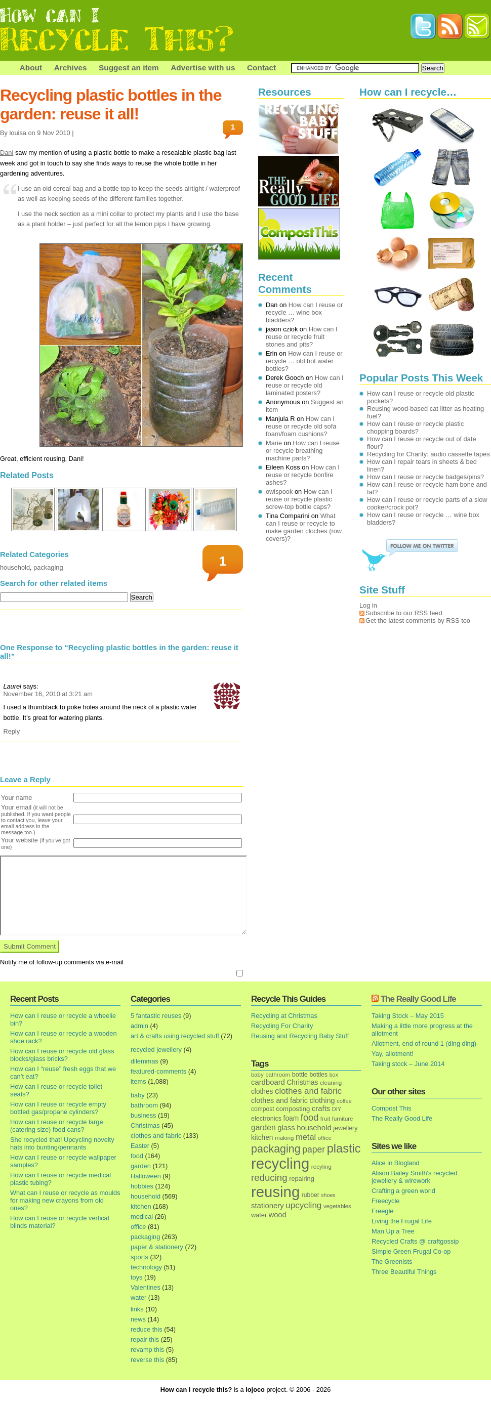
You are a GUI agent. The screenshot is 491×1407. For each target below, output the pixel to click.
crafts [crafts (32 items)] (321, 1108)
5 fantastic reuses (156, 1015)
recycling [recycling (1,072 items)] (280, 1164)
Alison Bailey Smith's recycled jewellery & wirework (415, 1176)
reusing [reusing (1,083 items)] (275, 1191)
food (137, 1156)
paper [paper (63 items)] (313, 1149)
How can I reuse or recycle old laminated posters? (305, 385)
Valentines (145, 1287)
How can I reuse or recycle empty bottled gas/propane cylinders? (58, 1108)
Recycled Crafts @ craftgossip (415, 1241)
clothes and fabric (156, 1135)
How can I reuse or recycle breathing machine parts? (303, 450)
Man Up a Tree (393, 1231)
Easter (140, 1145)
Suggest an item (129, 67)
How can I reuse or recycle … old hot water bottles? (304, 361)
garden (141, 1166)
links (137, 1309)
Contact (261, 67)
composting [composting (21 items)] (293, 1109)
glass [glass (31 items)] (286, 1128)
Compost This (392, 1108)
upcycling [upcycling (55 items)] (303, 1205)
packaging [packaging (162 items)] (276, 1149)
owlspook (279, 491)
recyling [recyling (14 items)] (321, 1166)
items (138, 1081)
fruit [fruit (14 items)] (325, 1118)
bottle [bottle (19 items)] (300, 1074)
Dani (6, 152)
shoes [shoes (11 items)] (328, 1195)
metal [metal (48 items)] (306, 1136)
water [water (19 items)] (259, 1215)
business (143, 1115)
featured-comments (158, 1071)
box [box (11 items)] (334, 1075)
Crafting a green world (403, 1191)
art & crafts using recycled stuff (175, 1036)
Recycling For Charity (282, 1026)
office (138, 1226)
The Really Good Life (418, 999)
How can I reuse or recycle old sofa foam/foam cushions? (301, 426)
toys (136, 1277)
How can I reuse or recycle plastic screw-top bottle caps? (299, 499)
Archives (70, 67)
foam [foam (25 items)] (291, 1118)
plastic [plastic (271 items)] (344, 1148)
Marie (274, 443)
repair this (145, 1339)
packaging (48, 567)
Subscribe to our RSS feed (403, 613)
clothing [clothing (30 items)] (322, 1100)
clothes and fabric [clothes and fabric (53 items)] (308, 1091)
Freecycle (385, 1201)
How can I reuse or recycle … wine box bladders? (304, 312)
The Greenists (392, 1261)
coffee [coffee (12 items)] (344, 1101)
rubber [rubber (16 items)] (310, 1195)
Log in (368, 605)
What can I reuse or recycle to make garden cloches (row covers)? (304, 527)
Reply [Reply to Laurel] (11, 731)
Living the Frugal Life (402, 1221)
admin (139, 1026)
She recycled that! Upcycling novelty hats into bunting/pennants (62, 1143)
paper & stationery (157, 1247)
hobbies (142, 1186)
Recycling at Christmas (284, 1015)
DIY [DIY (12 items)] (336, 1109)
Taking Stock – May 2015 (408, 1015)
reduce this (146, 1329)
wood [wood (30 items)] (278, 1215)
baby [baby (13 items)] (257, 1075)
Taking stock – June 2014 (408, 1064)
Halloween (146, 1176)
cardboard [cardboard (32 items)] (268, 1082)
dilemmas (144, 1061)
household (15, 567)
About (31, 67)
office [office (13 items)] (325, 1138)
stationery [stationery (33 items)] (267, 1205)
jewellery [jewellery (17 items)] (345, 1128)
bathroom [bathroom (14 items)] (277, 1074)
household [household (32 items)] (314, 1128)
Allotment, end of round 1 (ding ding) (424, 1043)
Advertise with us (203, 67)
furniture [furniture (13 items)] (342, 1119)
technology (146, 1267)
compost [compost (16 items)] (262, 1109)
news (138, 1319)
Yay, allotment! (393, 1053)
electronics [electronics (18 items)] (266, 1118)
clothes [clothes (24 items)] (262, 1091)
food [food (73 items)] (309, 1118)
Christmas (145, 1125)
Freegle (382, 1211)
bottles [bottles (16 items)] (319, 1074)
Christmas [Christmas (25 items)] (302, 1082)
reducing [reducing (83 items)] (269, 1177)
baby (138, 1095)
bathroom (144, 1105)
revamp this (147, 1349)
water (138, 1297)
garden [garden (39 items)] (263, 1127)
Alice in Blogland (396, 1163)
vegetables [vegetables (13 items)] (337, 1206)
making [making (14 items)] (284, 1137)
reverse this (147, 1359)
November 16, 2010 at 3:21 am (47, 694)
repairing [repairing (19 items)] (301, 1178)
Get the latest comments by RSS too (417, 620)
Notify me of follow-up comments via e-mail (62, 962)
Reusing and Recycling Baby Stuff (300, 1036)
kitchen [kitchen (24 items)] (262, 1137)
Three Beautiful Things (404, 1271)
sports (139, 1257)
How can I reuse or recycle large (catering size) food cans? (56, 1125)
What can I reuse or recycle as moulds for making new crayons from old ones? (65, 1200)
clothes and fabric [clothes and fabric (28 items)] (279, 1100)
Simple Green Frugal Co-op (411, 1251)
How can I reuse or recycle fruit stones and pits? (302, 336)
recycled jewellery (156, 1049)
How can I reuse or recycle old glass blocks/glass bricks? (62, 1054)
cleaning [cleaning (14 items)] (331, 1082)
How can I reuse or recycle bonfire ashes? (303, 474)
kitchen (141, 1206)
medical (142, 1216)
